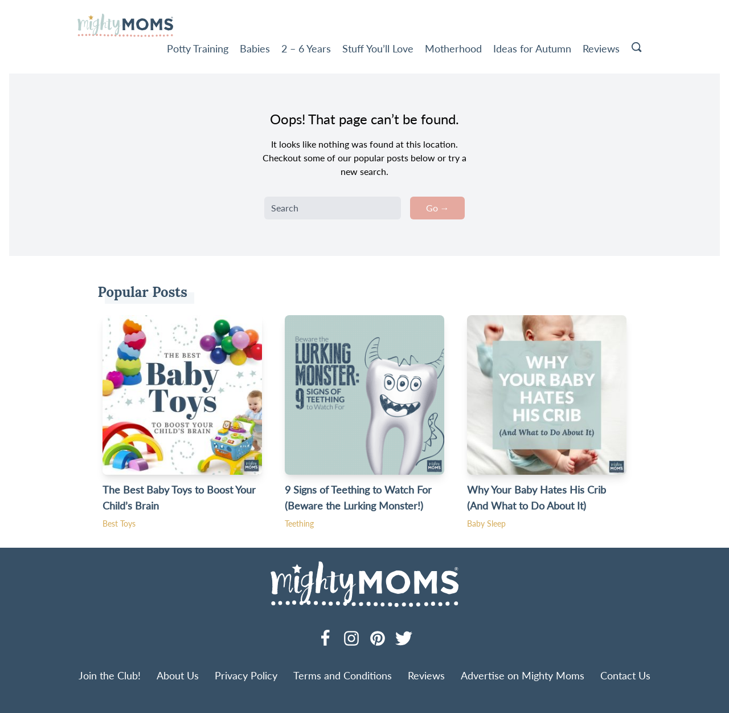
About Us (178, 675)
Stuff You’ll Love (377, 48)
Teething (299, 523)
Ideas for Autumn (532, 48)
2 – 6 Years (306, 48)
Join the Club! (110, 675)
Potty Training (197, 48)
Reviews (601, 48)
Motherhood (453, 48)
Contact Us (625, 675)
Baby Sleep (486, 523)
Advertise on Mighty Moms (522, 675)
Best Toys (119, 523)
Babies (255, 48)
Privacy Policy (246, 675)
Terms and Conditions (342, 675)
